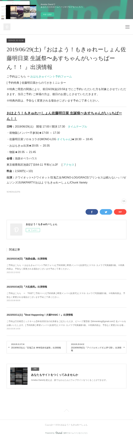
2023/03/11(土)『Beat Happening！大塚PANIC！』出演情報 (40, 314)
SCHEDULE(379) (13, 192)
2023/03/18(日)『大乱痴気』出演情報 (27, 286)
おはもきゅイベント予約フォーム (51, 76)
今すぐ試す (47, 14)
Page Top (66, 411)
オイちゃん (64, 139)
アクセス (68, 164)
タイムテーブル (77, 126)
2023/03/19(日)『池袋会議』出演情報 (27, 258)
